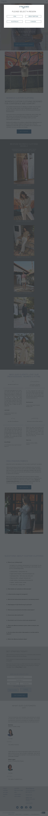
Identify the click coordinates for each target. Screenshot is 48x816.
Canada (33, 21)
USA (14, 16)
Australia (14, 21)
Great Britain (33, 16)
